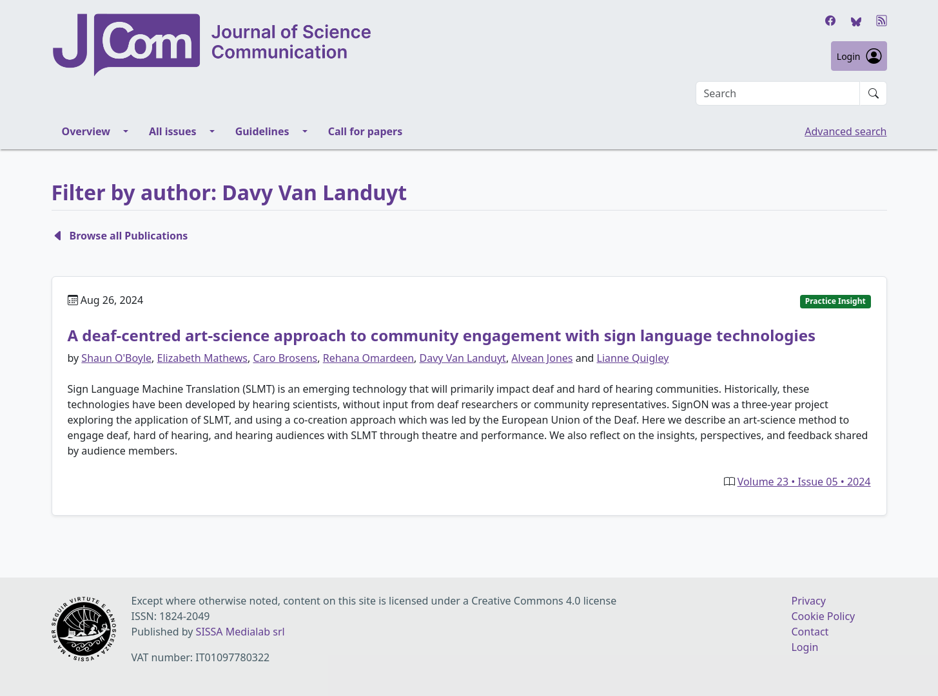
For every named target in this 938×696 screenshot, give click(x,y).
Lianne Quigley (633, 358)
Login (859, 56)
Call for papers (365, 131)
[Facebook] (830, 20)
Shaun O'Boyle (116, 358)
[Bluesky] (856, 20)
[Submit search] (873, 93)
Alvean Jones (541, 358)
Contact (809, 632)
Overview (86, 131)
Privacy (808, 601)
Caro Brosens (285, 358)
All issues (173, 131)
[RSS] (882, 20)
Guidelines (262, 131)
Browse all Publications (120, 235)
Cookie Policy (823, 616)
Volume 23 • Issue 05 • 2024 (804, 482)
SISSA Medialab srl (240, 632)
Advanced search (845, 131)
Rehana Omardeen (368, 358)
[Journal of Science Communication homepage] (374, 45)
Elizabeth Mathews (202, 358)
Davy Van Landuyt (463, 358)
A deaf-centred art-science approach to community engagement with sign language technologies (442, 335)
